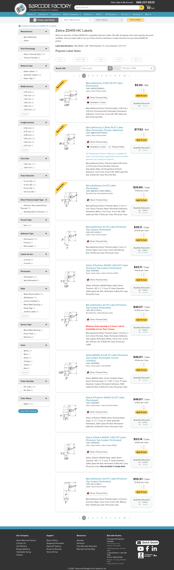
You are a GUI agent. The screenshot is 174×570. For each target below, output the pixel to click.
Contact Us (21, 543)
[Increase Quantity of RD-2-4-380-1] (143, 486)
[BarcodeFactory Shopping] (148, 7)
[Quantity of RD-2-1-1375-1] (140, 315)
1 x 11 (118, 60)
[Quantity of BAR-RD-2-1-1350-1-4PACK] (140, 195)
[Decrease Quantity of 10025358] (143, 366)
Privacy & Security (54, 549)
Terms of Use (52, 552)
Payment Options (54, 546)
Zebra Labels (95, 273)
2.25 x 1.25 (80, 60)
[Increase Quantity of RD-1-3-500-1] (143, 234)
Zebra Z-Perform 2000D (110, 273)
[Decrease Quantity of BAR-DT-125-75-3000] (143, 136)
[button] (46, 31)
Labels (53, 26)
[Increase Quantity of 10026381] (143, 406)
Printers (34, 26)
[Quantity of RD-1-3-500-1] (140, 235)
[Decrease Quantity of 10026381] (143, 408)
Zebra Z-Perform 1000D (110, 405)
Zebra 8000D (106, 366)
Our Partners (21, 546)
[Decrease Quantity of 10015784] (143, 276)
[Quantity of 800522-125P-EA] (140, 91)
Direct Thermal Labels (99, 91)
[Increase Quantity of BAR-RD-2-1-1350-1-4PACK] (143, 194)
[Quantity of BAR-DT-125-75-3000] (140, 135)
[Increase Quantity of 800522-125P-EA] (143, 90)
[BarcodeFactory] (20, 7)
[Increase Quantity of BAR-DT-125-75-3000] (143, 134)
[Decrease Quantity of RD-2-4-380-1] (143, 488)
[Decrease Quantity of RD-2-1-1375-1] (143, 316)
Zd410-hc (44, 26)
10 (124, 76)
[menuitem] (31, 14)
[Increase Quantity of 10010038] (143, 446)
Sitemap (80, 540)
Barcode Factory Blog (86, 549)
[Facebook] (147, 548)
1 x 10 (101, 60)
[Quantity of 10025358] (140, 365)
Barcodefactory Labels (105, 193)
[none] (148, 14)
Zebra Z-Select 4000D (109, 445)
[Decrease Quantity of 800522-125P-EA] (143, 92)
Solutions (81, 543)
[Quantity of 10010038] (140, 447)
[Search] (141, 7)
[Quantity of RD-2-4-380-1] (140, 487)
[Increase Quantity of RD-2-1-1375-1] (143, 314)
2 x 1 (60, 60)
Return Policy (52, 540)
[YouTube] (140, 549)
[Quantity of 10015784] (140, 275)
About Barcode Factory (26, 540)
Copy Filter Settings (28, 411)
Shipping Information (55, 543)
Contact (145, 106)
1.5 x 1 (136, 60)
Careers (19, 555)
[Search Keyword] (106, 7)
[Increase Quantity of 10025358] (143, 364)
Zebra (25, 26)
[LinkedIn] (154, 549)
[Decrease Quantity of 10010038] (143, 448)
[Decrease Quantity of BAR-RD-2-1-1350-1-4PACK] (143, 196)
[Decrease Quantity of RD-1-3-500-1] (143, 236)
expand (25, 114)
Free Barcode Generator (87, 546)
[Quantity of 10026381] (140, 407)
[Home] (19, 26)
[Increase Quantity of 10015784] (143, 274)
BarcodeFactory (91, 193)
